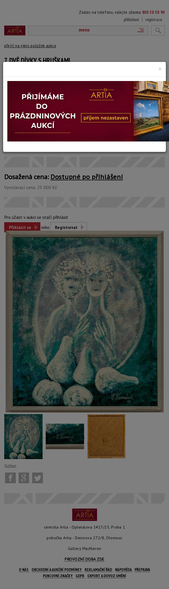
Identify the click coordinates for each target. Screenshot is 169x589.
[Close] (160, 69)
